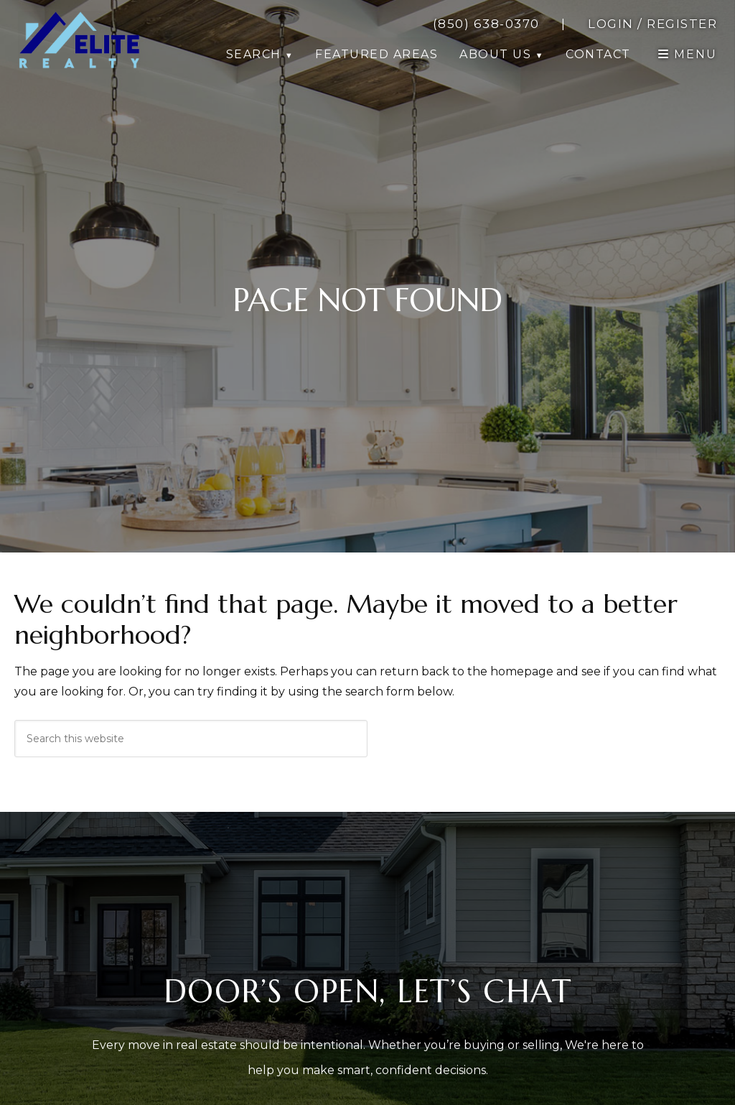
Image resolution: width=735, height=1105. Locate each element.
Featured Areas (376, 54)
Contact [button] (598, 54)
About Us (495, 54)
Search (253, 54)
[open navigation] (687, 54)
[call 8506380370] (486, 24)
